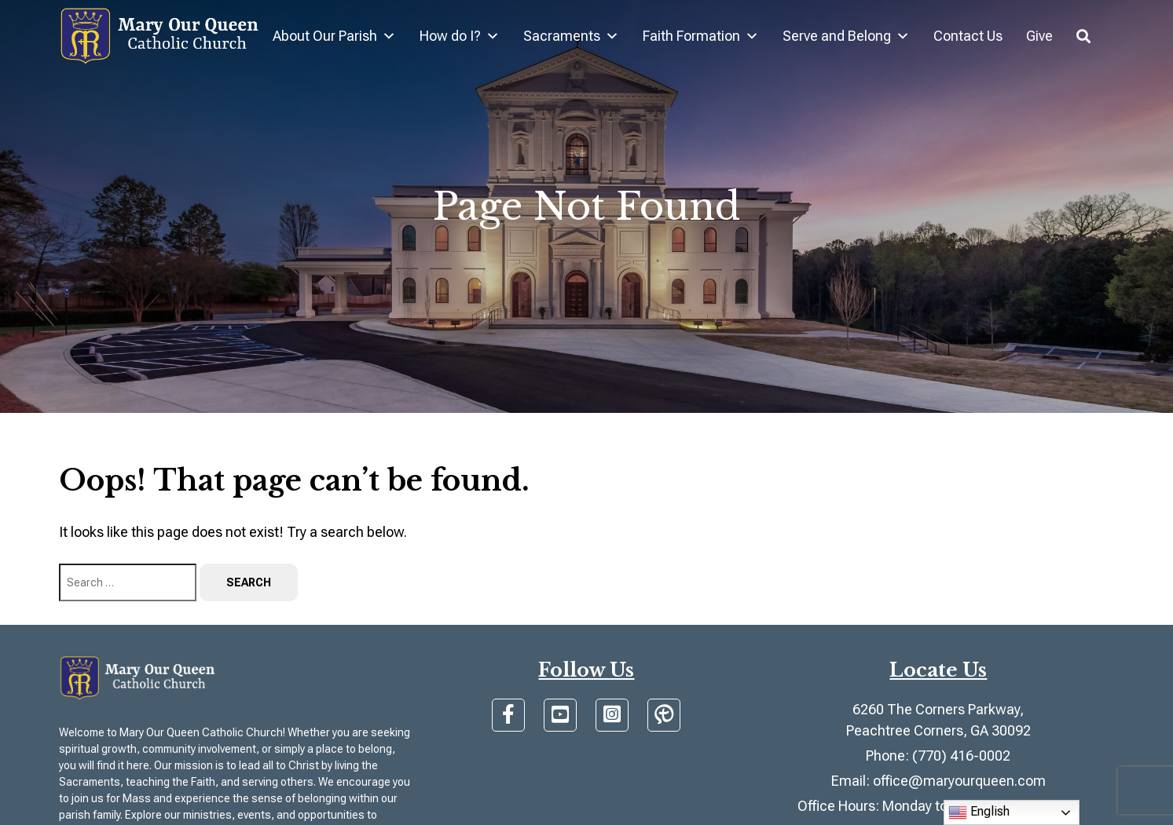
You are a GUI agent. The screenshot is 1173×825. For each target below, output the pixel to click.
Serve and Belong (846, 36)
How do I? (460, 36)
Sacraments (571, 36)
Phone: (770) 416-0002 (938, 755)
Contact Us (968, 35)
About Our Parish (334, 36)
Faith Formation (701, 36)
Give (1039, 35)
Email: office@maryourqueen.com (938, 780)
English (979, 812)
